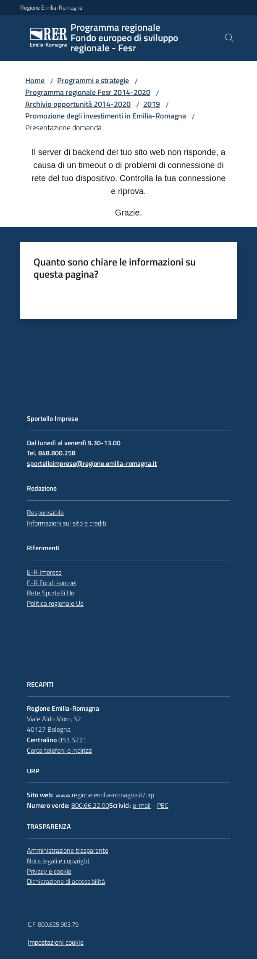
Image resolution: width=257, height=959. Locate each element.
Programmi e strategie (93, 80)
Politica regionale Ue (55, 603)
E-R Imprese (44, 572)
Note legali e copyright (58, 861)
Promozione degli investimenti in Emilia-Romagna (105, 115)
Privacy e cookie (49, 871)
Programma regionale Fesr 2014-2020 (87, 92)
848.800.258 (57, 453)
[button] (229, 37)
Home (35, 80)
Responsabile (45, 512)
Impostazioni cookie (56, 942)
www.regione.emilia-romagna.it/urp (104, 795)
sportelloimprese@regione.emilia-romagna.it (92, 463)
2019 (151, 104)
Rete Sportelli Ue (50, 593)
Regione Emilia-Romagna (51, 7)
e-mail (142, 805)
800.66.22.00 (90, 805)
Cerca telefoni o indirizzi (59, 750)
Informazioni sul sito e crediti (66, 523)
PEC (162, 805)
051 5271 (72, 740)
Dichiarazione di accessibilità (66, 881)
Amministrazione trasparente (67, 850)
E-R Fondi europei (51, 583)
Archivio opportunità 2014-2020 (78, 104)
